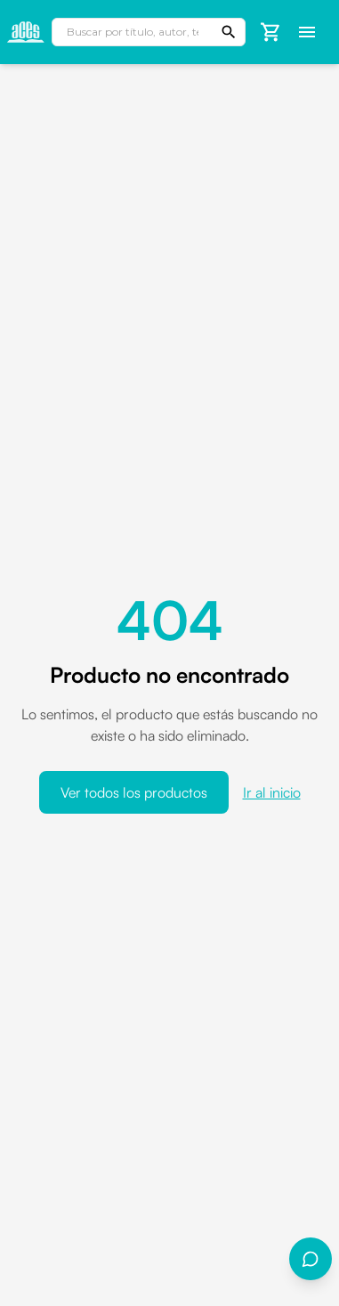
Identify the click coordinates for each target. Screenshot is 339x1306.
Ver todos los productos (134, 792)
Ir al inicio (272, 792)
